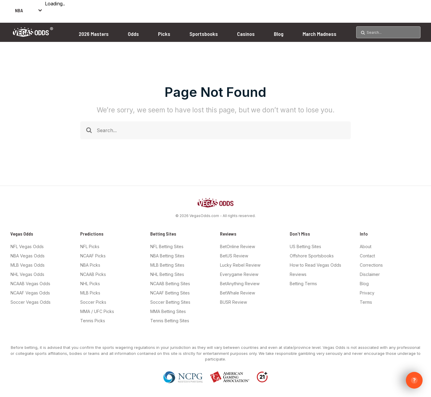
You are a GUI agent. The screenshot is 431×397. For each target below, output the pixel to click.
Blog (278, 33)
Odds (133, 33)
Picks (164, 33)
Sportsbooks (203, 33)
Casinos (246, 33)
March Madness (319, 33)
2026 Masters (94, 33)
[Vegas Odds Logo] (33, 35)
